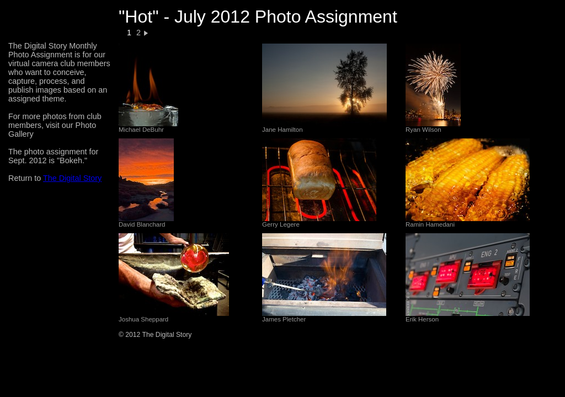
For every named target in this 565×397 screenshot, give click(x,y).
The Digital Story (72, 178)
